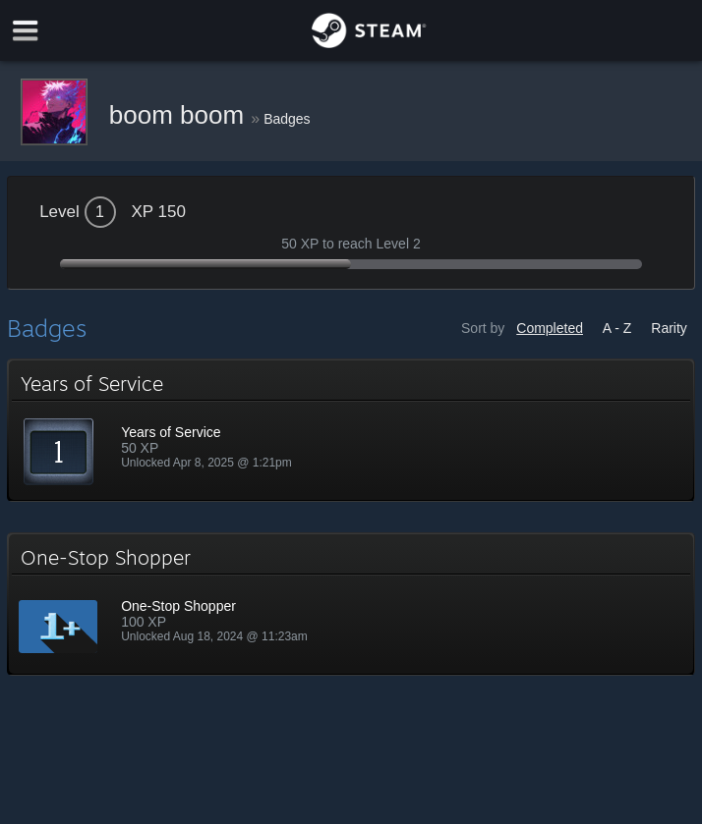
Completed (549, 328)
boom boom (180, 115)
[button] (351, 430)
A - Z (617, 328)
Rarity (669, 328)
